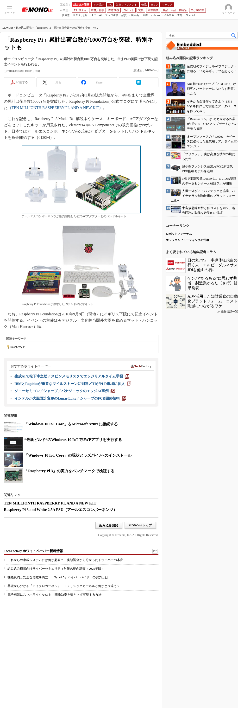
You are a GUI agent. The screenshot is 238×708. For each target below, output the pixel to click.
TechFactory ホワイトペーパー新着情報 (33, 551)
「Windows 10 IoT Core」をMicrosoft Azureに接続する (71, 424)
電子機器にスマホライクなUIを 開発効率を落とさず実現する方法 (54, 594)
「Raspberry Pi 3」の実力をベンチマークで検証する (69, 471)
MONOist (7, 27)
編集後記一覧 (229, 311)
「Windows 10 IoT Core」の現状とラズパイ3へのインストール (78, 455)
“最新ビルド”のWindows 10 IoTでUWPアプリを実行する (73, 440)
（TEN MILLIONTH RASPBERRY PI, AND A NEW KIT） (55, 108)
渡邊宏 (138, 70)
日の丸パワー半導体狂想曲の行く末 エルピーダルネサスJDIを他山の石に (213, 265)
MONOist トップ (140, 525)
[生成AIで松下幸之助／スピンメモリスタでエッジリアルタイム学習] (71, 376)
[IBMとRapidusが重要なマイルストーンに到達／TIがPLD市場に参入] (72, 384)
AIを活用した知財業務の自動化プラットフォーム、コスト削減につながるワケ (213, 301)
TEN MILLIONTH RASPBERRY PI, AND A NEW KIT (50, 503)
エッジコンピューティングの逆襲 (187, 240)
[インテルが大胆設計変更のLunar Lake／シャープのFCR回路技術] (70, 398)
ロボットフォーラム (179, 234)
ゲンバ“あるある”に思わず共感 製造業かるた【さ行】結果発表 (213, 283)
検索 (234, 35)
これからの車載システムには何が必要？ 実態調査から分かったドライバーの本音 (65, 560)
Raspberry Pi (17, 347)
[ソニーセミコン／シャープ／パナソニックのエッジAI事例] (64, 391)
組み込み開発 (24, 27)
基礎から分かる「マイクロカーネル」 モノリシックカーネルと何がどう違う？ (63, 586)
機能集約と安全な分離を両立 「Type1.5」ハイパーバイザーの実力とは (57, 577)
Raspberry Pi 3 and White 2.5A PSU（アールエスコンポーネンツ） (60, 510)
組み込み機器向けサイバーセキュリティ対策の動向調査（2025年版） (55, 568)
